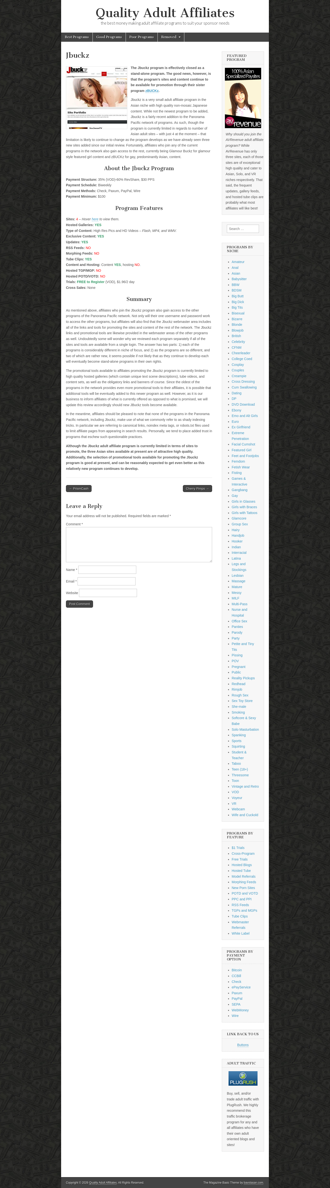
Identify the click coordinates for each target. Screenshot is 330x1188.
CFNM (236, 347)
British (236, 336)
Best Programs (77, 37)
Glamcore (239, 518)
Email (71, 581)
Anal (235, 268)
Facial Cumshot (243, 444)
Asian (236, 273)
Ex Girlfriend (241, 427)
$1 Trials (238, 848)
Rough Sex (240, 695)
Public (236, 672)
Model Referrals (244, 876)
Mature (237, 587)
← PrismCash (78, 488)
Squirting (238, 746)
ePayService (241, 987)
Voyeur (237, 798)
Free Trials (240, 859)
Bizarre (237, 319)
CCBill (236, 976)
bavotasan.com (253, 1182)
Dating (236, 393)
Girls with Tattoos (244, 513)
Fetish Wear (241, 467)
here (95, 219)
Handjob (238, 535)
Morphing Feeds (244, 882)
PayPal (237, 998)
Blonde (237, 325)
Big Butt (238, 296)
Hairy (236, 530)
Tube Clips (240, 916)
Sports (236, 741)
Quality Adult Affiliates (165, 13)
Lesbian (238, 575)
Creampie (239, 376)
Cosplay (238, 365)
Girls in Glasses (243, 501)
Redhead (238, 684)
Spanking (239, 735)
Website (72, 593)
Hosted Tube (241, 871)
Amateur (238, 262)
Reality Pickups (243, 678)
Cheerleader (241, 353)
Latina (236, 558)
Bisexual (238, 313)
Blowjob (238, 330)
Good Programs (109, 37)
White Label (241, 933)
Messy (236, 593)
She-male (239, 707)
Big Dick (238, 302)
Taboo (236, 763)
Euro (235, 422)
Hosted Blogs (242, 865)
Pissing (237, 655)
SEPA (236, 1004)
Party (236, 638)
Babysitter (239, 279)
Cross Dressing (243, 381)
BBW (235, 285)
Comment (74, 524)
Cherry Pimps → (197, 488)
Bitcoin (237, 970)
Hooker (237, 541)
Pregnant (238, 667)
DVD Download (243, 404)
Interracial (239, 553)
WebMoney (240, 1010)
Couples (238, 370)
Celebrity (238, 342)
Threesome (240, 775)
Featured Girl (241, 450)
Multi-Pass (239, 604)
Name (71, 570)
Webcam (238, 809)
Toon (235, 781)
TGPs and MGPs (244, 910)
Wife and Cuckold (245, 815)
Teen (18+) (240, 769)
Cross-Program (243, 853)
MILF (235, 598)
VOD (235, 792)
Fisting (237, 473)
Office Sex (239, 621)
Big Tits (237, 307)
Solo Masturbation (245, 729)
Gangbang (239, 490)
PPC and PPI (242, 899)
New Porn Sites (243, 888)
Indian (236, 547)
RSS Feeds (240, 905)
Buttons (243, 1045)
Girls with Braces (244, 507)
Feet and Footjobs (245, 456)
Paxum (237, 993)
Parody (237, 632)
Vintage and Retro (245, 786)
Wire (235, 1016)
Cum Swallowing (244, 387)
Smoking (238, 712)
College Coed (242, 359)
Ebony (236, 410)
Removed (168, 37)
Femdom (238, 461)
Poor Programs (141, 37)
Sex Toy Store (242, 701)
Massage (238, 581)
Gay (235, 496)
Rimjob (237, 689)
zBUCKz (151, 91)
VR (234, 804)
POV (235, 661)
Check (236, 982)
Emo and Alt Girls (245, 416)
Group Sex (240, 524)
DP (234, 399)
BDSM (236, 290)
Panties (237, 627)
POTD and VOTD (245, 893)
